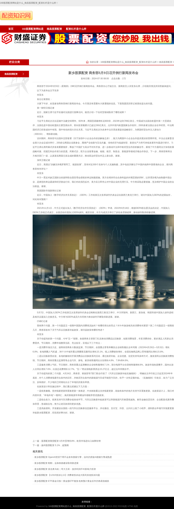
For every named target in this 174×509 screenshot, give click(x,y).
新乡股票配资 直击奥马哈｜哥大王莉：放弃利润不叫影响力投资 (65, 469)
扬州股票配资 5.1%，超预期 (55, 445)
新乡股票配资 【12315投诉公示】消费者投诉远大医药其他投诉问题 (67, 475)
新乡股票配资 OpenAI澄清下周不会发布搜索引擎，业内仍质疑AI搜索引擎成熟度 (73, 457)
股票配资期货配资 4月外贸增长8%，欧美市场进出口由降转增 (71, 441)
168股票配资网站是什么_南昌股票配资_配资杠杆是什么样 (129, 62)
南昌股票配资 (54, 29)
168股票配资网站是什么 (33, 30)
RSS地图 (122, 506)
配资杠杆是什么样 (76, 29)
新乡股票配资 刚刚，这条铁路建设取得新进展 (56, 463)
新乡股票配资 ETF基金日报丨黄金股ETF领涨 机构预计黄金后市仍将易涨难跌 (71, 481)
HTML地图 (133, 506)
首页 (10, 29)
